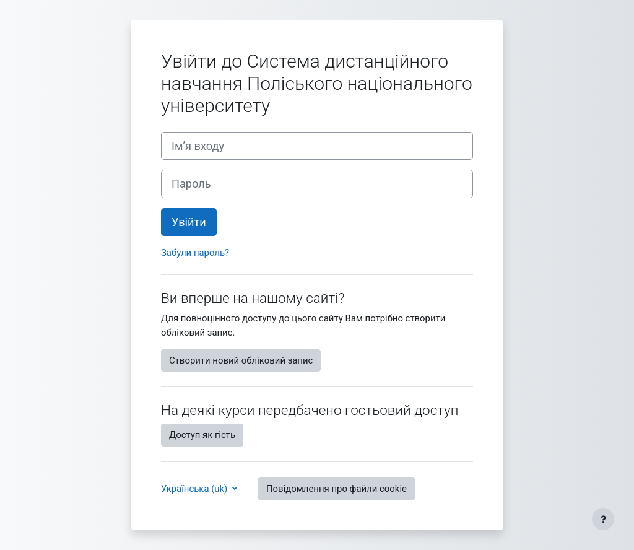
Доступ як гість (202, 434)
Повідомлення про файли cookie (336, 488)
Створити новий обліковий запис (241, 360)
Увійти (189, 222)
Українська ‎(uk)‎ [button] (195, 488)
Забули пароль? (195, 252)
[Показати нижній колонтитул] (603, 519)
